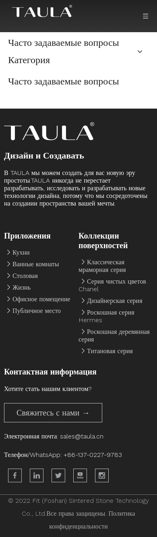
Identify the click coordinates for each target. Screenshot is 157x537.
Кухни (21, 252)
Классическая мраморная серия (102, 266)
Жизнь (21, 287)
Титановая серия (110, 351)
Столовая (25, 276)
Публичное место (36, 311)
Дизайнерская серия (115, 301)
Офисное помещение (41, 299)
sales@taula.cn (81, 436)
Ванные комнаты (35, 264)
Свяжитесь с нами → (53, 413)
